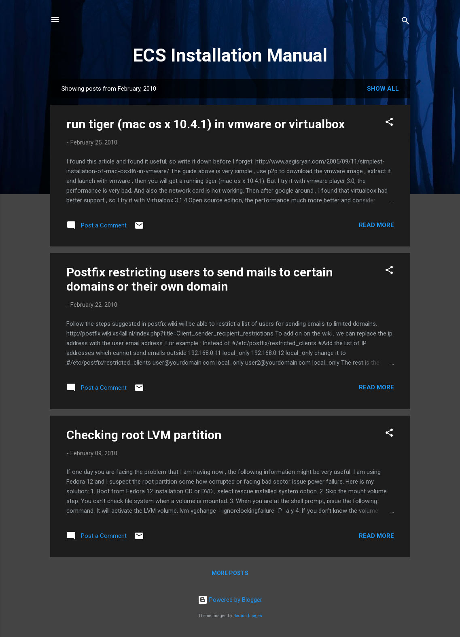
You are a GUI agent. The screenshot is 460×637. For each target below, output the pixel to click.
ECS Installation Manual (230, 55)
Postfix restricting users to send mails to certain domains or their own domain (199, 279)
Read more (376, 225)
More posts (230, 573)
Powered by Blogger (230, 599)
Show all (383, 88)
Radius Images (247, 615)
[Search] (405, 22)
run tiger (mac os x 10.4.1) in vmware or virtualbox (205, 124)
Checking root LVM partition (144, 435)
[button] (389, 123)
